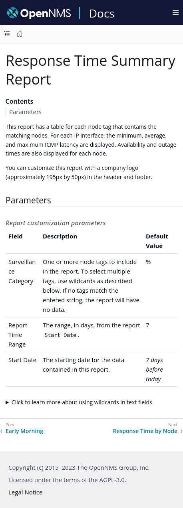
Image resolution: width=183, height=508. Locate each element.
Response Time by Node (145, 431)
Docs (102, 13)
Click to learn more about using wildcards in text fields (82, 402)
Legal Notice (25, 492)
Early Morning (24, 431)
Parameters (25, 112)
